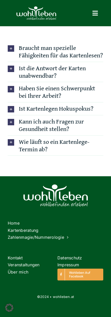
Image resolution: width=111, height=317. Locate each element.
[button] (9, 307)
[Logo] (36, 8)
